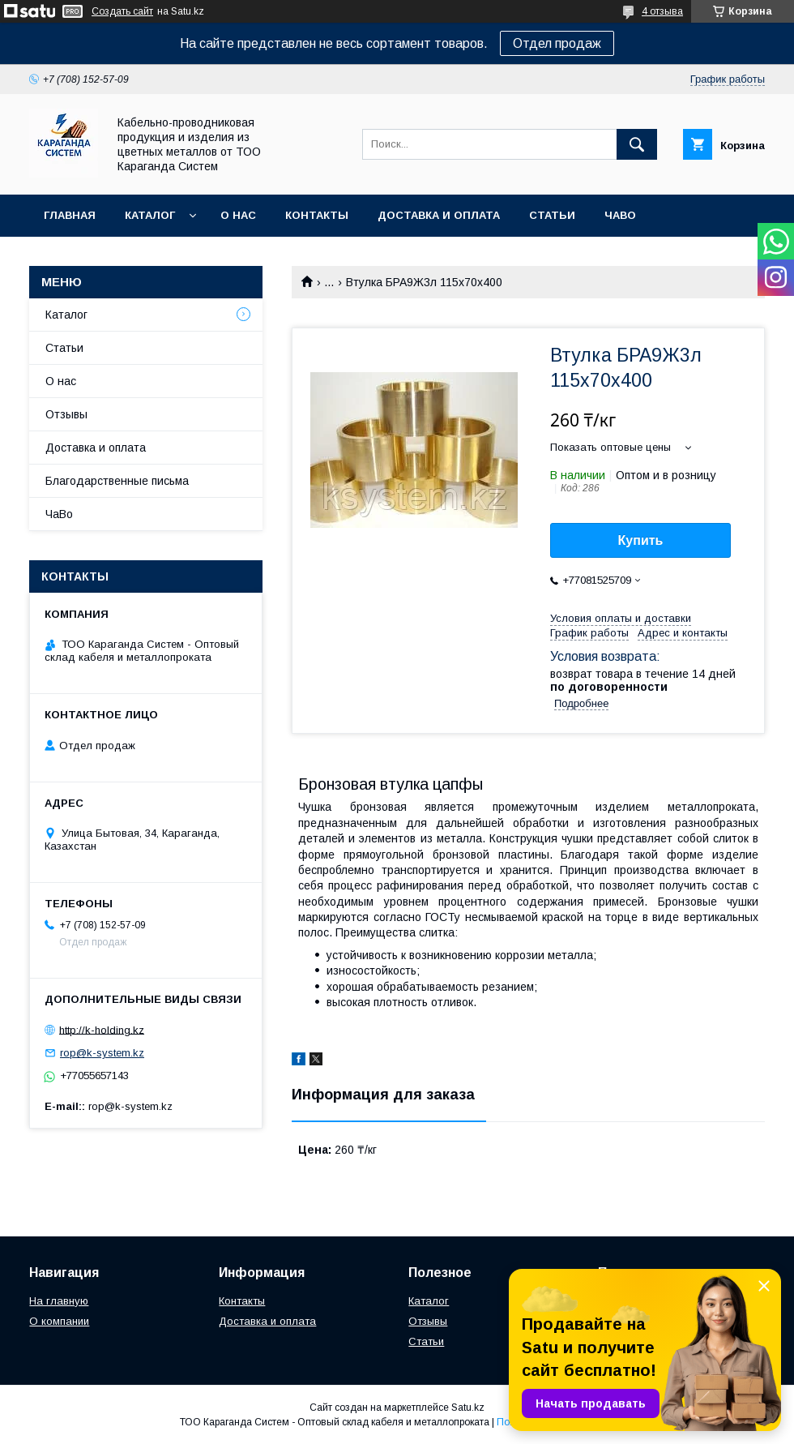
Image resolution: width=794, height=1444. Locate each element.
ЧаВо (620, 215)
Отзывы (66, 414)
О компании (59, 1321)
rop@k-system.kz (102, 1053)
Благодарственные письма (117, 480)
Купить (641, 540)
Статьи (552, 215)
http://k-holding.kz (101, 1029)
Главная (70, 215)
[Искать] (637, 144)
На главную (58, 1301)
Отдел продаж (557, 43)
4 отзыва (662, 11)
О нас (238, 215)
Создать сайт (122, 11)
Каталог (150, 215)
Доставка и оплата (439, 215)
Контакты (316, 215)
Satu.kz (468, 1407)
